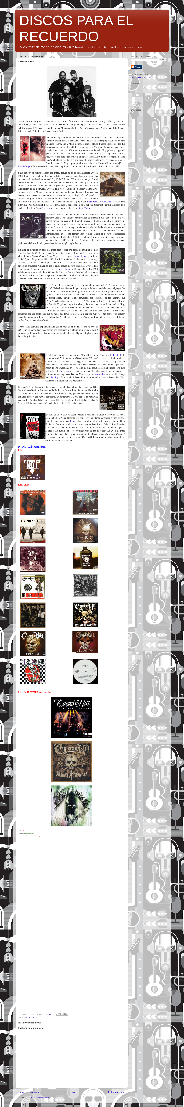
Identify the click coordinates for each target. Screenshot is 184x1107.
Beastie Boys (24, 166)
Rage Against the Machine (99, 201)
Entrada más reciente (29, 1092)
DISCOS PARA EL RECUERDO (143, 77)
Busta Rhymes (80, 256)
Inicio (74, 1092)
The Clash (64, 371)
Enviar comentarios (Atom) (39, 1097)
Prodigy (54, 377)
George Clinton (62, 269)
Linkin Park (115, 355)
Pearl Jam (46, 208)
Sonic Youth (84, 208)
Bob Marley (99, 374)
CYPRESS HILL (32, 1018)
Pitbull (73, 421)
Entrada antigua (116, 1092)
